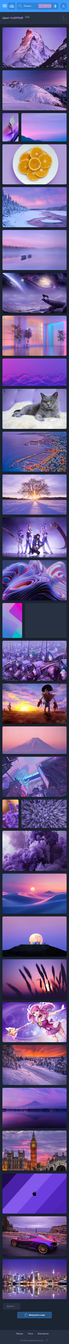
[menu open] (4, 6)
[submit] (20, 6)
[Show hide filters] (63, 18)
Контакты (43, 1333)
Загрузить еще (34, 1315)
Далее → (12, 1306)
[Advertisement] (46, 620)
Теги (30, 1333)
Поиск (19, 1333)
